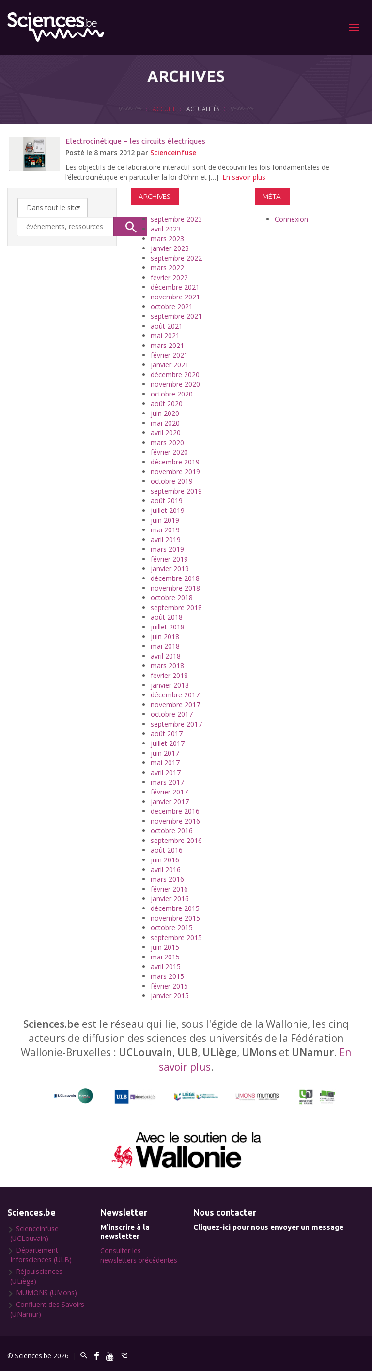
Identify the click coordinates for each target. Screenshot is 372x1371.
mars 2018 (167, 665)
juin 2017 (165, 753)
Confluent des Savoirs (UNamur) (47, 1309)
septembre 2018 (176, 607)
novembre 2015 (175, 918)
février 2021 (169, 355)
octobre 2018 (172, 597)
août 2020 (167, 403)
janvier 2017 (170, 801)
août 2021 (167, 325)
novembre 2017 (175, 704)
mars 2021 (167, 345)
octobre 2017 (172, 714)
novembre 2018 (175, 588)
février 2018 (169, 675)
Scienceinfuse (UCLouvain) (34, 1233)
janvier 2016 (170, 898)
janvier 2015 (170, 995)
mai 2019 (165, 529)
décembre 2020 (175, 374)
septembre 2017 (176, 723)
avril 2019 (166, 539)
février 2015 (169, 986)
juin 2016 (165, 859)
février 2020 (169, 452)
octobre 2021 (172, 306)
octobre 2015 (172, 927)
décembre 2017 (175, 694)
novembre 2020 (175, 384)
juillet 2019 (168, 510)
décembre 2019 (175, 461)
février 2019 (169, 558)
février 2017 (169, 791)
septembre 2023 (176, 219)
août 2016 (167, 850)
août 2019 (167, 500)
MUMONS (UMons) (46, 1292)
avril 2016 (166, 869)
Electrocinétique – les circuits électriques (135, 141)
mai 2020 (165, 423)
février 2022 (169, 277)
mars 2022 (167, 267)
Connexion (291, 219)
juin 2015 (165, 947)
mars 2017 (167, 782)
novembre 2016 (175, 821)
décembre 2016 (175, 811)
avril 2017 (166, 772)
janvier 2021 (170, 364)
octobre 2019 (172, 481)
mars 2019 (167, 549)
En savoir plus (243, 177)
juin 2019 (165, 520)
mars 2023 (167, 238)
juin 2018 (165, 636)
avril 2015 (166, 966)
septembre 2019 (176, 491)
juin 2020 (165, 413)
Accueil (164, 121)
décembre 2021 (175, 287)
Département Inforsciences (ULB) (41, 1254)
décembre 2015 (175, 908)
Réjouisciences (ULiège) (36, 1276)
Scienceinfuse (173, 152)
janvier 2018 (170, 685)
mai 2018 (165, 646)
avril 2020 (166, 432)
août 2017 (167, 733)
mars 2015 (167, 976)
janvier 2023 (170, 248)
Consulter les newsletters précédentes (138, 1255)
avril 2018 (166, 656)
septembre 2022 (176, 258)
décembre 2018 (175, 578)
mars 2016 (167, 879)
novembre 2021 (175, 296)
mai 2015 (165, 956)
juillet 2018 (168, 626)
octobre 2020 (172, 393)
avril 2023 (166, 228)
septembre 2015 (176, 937)
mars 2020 (167, 442)
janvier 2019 (170, 568)
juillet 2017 (168, 743)
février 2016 (169, 888)
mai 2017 (165, 762)
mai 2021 (165, 335)
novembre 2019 (175, 471)
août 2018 (167, 617)
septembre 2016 (176, 840)
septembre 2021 (176, 316)
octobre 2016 (172, 830)
